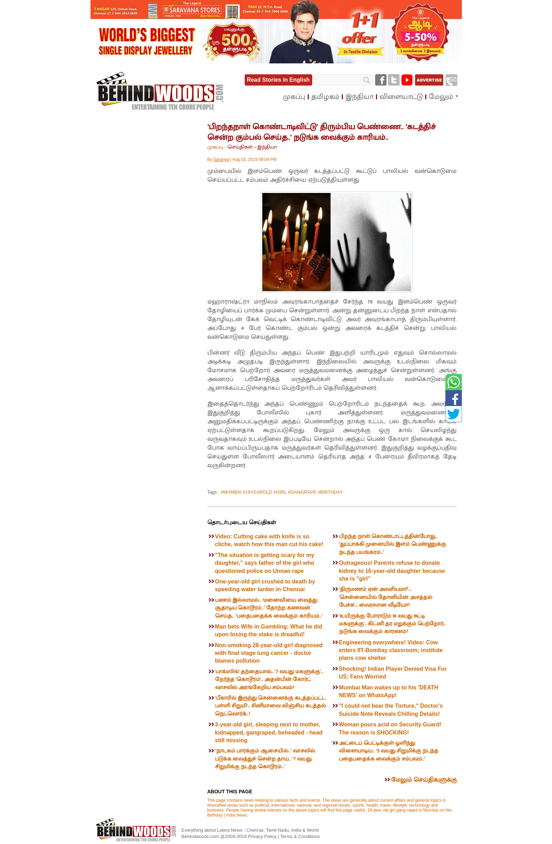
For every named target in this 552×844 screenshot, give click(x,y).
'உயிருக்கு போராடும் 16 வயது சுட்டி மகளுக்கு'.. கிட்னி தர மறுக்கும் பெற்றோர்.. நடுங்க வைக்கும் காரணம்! (392, 624)
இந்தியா (267, 147)
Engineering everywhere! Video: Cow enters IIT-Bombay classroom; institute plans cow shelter (391, 650)
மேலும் (441, 96)
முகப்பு (215, 147)
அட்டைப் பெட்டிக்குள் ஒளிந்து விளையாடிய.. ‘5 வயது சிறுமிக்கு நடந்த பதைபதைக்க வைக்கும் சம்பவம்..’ (388, 751)
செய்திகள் (240, 147)
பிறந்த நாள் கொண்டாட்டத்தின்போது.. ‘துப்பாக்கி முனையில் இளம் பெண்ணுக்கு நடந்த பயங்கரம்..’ (392, 544)
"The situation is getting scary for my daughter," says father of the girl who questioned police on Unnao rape (264, 563)
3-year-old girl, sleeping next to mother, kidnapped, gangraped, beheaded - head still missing (269, 732)
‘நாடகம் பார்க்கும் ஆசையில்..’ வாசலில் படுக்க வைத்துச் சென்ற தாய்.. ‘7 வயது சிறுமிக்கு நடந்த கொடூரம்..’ (265, 758)
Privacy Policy (263, 836)
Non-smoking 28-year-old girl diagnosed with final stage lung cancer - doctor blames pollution (269, 653)
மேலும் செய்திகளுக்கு (424, 780)
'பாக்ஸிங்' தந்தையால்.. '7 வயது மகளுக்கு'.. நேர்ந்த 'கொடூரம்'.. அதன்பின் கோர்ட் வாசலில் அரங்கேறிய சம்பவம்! (269, 679)
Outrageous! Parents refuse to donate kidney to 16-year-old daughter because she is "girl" (392, 571)
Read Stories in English (278, 80)
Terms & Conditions (300, 836)
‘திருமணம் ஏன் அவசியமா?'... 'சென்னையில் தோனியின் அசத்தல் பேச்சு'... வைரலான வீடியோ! (385, 597)
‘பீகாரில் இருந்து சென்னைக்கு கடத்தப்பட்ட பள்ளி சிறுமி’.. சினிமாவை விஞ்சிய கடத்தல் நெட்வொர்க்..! (270, 706)
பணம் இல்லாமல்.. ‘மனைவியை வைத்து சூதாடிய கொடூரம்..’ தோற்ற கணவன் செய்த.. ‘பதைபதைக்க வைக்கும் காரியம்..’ (268, 608)
